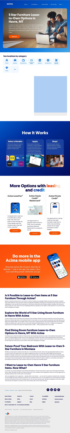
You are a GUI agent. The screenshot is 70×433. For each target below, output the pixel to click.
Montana (12, 390)
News (18, 399)
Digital (43, 402)
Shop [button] (25, 4)
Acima (10, 4)
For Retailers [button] (34, 4)
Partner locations (59, 399)
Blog (31, 402)
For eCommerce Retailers (23, 404)
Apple (22, 277)
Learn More (15, 230)
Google (35, 277)
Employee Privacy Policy (38, 409)
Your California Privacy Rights (26, 409)
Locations (7, 390)
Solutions (44, 399)
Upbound (57, 402)
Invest (31, 399)
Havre (16, 390)
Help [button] (60, 4)
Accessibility (45, 396)
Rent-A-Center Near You (10, 404)
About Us (19, 396)
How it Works (45, 4)
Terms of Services (8, 409)
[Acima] (7, 413)
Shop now (14, 36)
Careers (31, 396)
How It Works (8, 396)
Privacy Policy (16, 409)
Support (19, 402)
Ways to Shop (8, 399)
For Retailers (8, 402)
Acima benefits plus (59, 396)
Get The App (54, 4)
